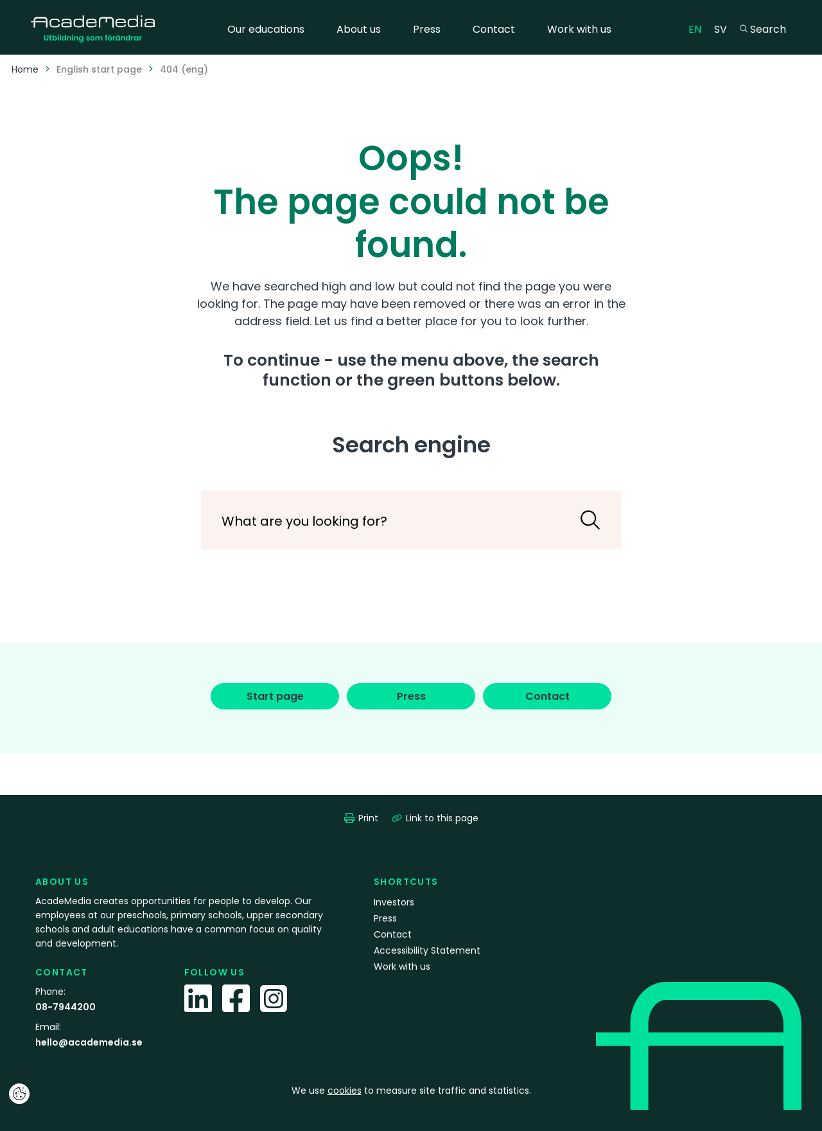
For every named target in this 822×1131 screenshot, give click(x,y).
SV (723, 29)
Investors (394, 902)
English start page (99, 69)
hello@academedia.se (89, 1042)
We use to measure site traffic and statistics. (411, 1090)
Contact (494, 29)
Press (427, 29)
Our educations (265, 29)
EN (698, 29)
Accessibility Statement (427, 950)
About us (359, 29)
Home (25, 69)
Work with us (579, 29)
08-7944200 (65, 1007)
